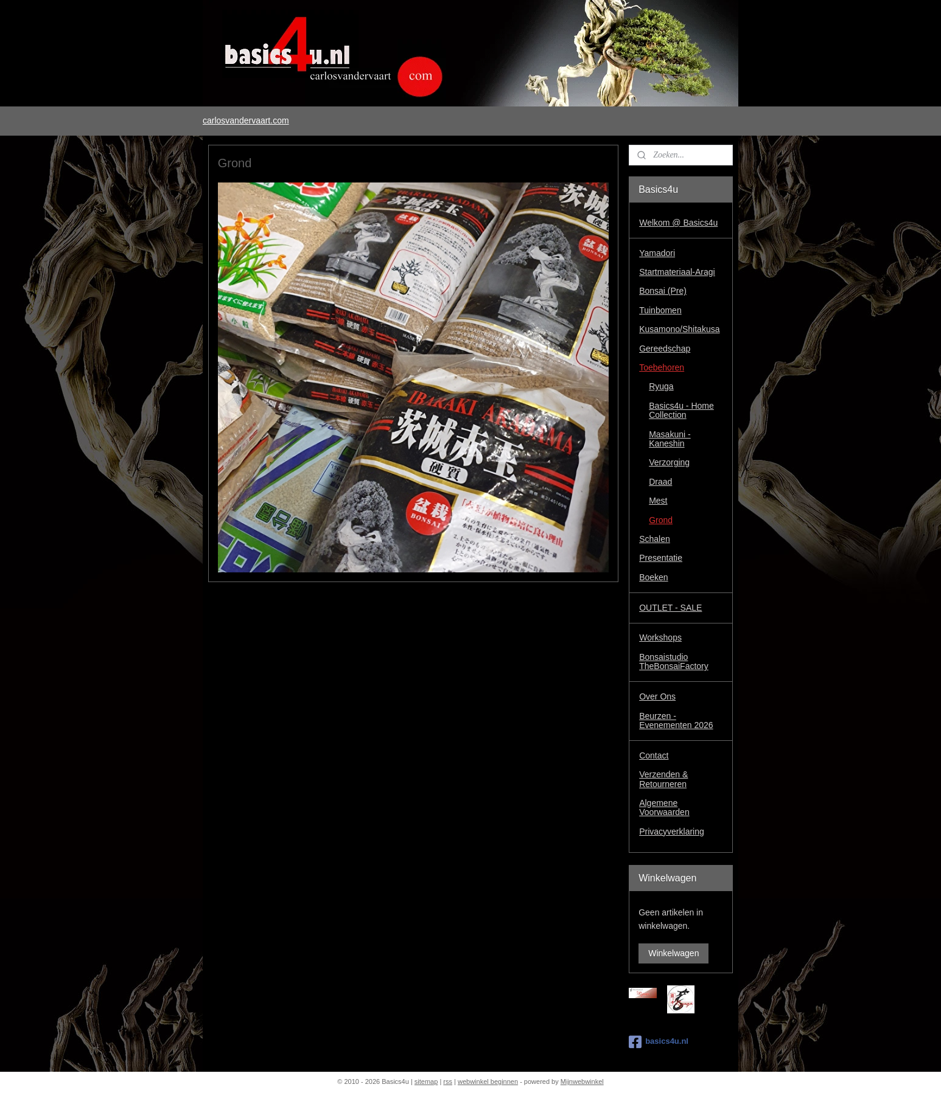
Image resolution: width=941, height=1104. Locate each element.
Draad (660, 482)
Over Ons (657, 696)
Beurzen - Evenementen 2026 (676, 720)
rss (447, 1081)
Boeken (653, 577)
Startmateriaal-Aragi (677, 272)
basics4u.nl (658, 1042)
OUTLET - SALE (670, 608)
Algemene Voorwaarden (664, 807)
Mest (658, 500)
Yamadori (657, 253)
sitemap (426, 1081)
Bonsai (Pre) (663, 291)
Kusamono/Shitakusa (679, 329)
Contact (653, 755)
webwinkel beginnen (488, 1081)
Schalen (654, 539)
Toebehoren (661, 367)
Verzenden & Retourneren (663, 778)
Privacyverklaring (671, 831)
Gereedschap (664, 348)
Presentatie (660, 558)
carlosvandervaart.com (246, 120)
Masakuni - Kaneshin (669, 438)
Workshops (660, 637)
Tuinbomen (660, 310)
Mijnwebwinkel (582, 1081)
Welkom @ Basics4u (678, 222)
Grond (661, 520)
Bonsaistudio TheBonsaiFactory (673, 661)
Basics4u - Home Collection (681, 410)
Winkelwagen (673, 953)
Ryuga (661, 386)
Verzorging (669, 462)
